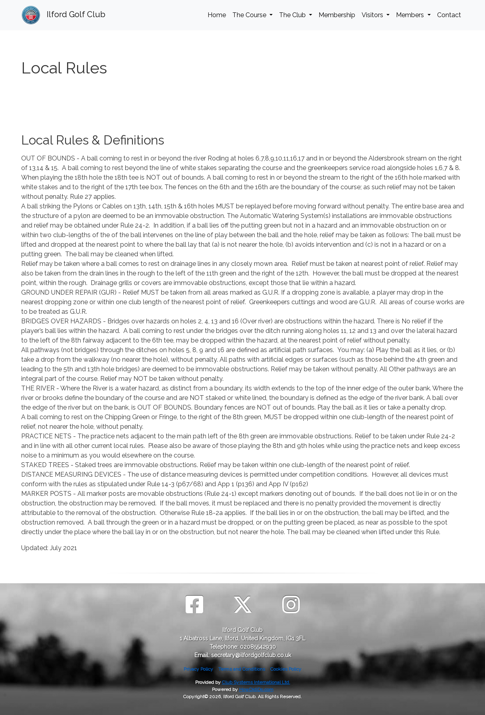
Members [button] (411, 15)
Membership (337, 15)
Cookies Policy (285, 669)
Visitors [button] (373, 15)
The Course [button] (250, 15)
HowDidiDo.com (256, 689)
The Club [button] (293, 15)
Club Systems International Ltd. (256, 682)
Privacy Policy (198, 669)
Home (217, 15)
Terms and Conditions (241, 669)
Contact (449, 15)
